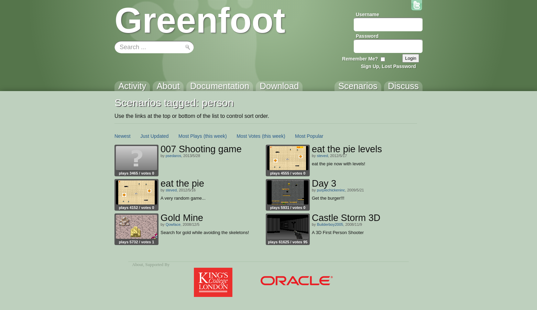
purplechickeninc (331, 190)
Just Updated (154, 136)
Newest (122, 136)
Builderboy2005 (330, 224)
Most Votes (248, 136)
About (137, 264)
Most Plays (190, 136)
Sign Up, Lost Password (388, 66)
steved (322, 156)
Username (367, 14)
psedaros (173, 156)
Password (367, 36)
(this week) (215, 136)
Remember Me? (360, 59)
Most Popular (309, 136)
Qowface (173, 224)
